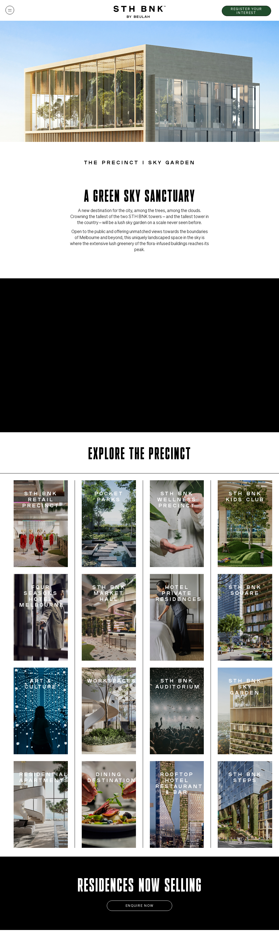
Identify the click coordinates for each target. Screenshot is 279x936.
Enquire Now (139, 906)
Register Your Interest (246, 10)
